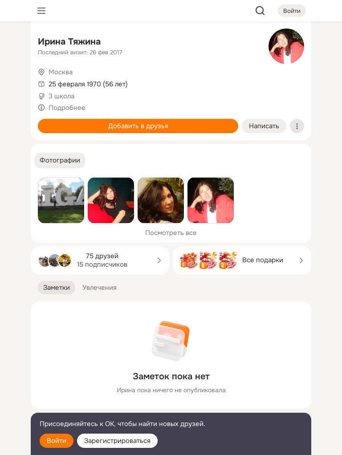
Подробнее (67, 107)
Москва (61, 72)
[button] (60, 160)
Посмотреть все (171, 232)
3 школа (61, 96)
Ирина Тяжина (69, 41)
